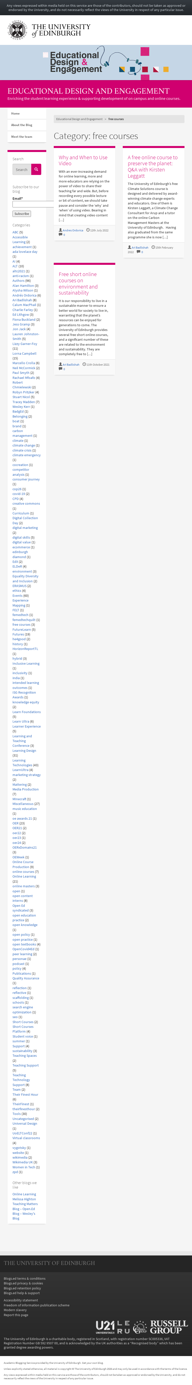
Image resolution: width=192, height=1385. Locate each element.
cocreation (20, 465)
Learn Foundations (26, 712)
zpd (15, 1172)
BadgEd (18, 411)
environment (22, 571)
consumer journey (26, 479)
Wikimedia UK (22, 1162)
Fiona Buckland (24, 319)
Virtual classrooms (26, 1138)
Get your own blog (92, 1363)
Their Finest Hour (25, 1094)
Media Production (25, 789)
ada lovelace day (25, 252)
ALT (15, 266)
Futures (18, 634)
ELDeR (17, 566)
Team (16, 1089)
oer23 (16, 838)
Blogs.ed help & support (22, 1293)
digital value (21, 542)
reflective (19, 993)
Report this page (16, 1315)
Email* (26, 201)
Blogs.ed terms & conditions (25, 1278)
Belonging (20, 416)
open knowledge (25, 925)
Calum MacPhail (24, 305)
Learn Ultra (20, 721)
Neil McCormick (23, 368)
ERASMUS (19, 586)
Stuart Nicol (21, 397)
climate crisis (22, 450)
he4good (19, 639)
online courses (23, 872)
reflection (19, 988)
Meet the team (21, 137)
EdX (15, 562)
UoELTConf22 (22, 1133)
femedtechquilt (24, 620)
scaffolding (20, 998)
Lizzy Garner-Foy (24, 344)
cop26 (17, 489)
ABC (15, 232)
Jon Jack (19, 329)
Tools (16, 1114)
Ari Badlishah (22, 300)
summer (18, 1041)
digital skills (21, 537)
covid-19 (18, 494)
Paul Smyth (21, 373)
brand (17, 426)
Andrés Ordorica (24, 295)
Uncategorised (23, 1119)
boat (16, 421)
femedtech (20, 615)
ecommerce (21, 547)
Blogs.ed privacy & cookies (23, 1283)
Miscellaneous (23, 804)
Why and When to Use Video (83, 160)
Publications (21, 973)
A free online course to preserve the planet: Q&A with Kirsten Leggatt (153, 166)
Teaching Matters (25, 1204)
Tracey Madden (23, 402)
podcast (18, 964)
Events (17, 596)
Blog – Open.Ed (23, 1209)
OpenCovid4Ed (23, 949)
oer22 (16, 833)
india (16, 678)
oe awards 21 (22, 818)
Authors (18, 281)
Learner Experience (26, 726)
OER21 (17, 828)
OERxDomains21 (24, 847)
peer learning (22, 954)
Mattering (19, 784)
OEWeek (18, 857)
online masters (23, 886)
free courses (21, 624)
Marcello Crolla (23, 363)
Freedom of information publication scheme (37, 1305)
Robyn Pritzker (23, 392)
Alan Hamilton (23, 286)
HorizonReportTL (25, 649)
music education (24, 809)
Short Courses (23, 1022)
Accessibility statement (21, 1300)
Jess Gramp (21, 324)
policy (17, 968)
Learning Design (24, 751)
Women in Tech (23, 1167)
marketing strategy (26, 775)
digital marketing (25, 528)
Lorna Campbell (24, 353)
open (16, 891)
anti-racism (20, 276)
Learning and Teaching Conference (22, 741)
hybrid (17, 658)
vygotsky (19, 1148)
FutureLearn (21, 629)
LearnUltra (20, 770)
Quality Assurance (25, 978)
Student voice (22, 1036)
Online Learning (24, 876)
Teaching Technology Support (21, 1080)
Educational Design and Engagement (89, 92)
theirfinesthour (23, 1109)
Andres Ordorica (73, 230)
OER (15, 823)
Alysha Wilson (22, 290)
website (18, 1153)
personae (19, 959)
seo (15, 1017)
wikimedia (20, 1157)
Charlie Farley (22, 310)
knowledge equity (25, 702)
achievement (22, 247)
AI (14, 261)
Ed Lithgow (20, 314)
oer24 (16, 843)
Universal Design (24, 1123)
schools (18, 1002)
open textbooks (24, 944)
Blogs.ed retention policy (22, 1288)
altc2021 (18, 271)
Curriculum (20, 513)
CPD (15, 499)
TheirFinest (20, 1104)
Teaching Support (25, 1065)
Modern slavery (15, 1310)
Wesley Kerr (21, 407)
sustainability (22, 1051)
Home (15, 113)
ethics (16, 591)
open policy (21, 934)
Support (18, 1046)
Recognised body (144, 1343)
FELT (15, 610)
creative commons (26, 503)
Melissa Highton (24, 1199)
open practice (22, 939)
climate (18, 441)
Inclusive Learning (26, 663)
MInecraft (19, 799)
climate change (23, 445)
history (17, 644)
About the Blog (21, 125)
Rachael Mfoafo (23, 378)
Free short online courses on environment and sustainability (78, 283)
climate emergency (26, 455)
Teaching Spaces (24, 1056)
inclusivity (20, 673)
